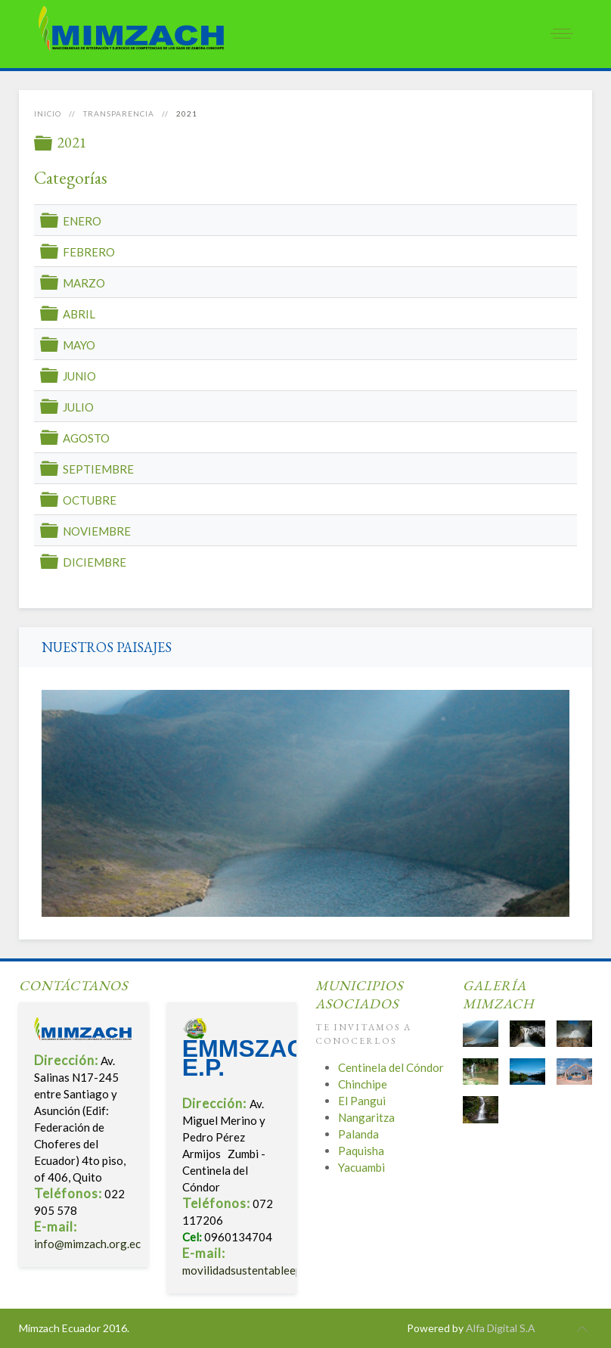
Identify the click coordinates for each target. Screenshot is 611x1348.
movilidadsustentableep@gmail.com (271, 1270)
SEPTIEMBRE (98, 469)
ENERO (82, 221)
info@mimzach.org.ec (87, 1243)
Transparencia (118, 113)
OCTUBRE (89, 500)
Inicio (47, 113)
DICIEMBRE (94, 562)
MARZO (84, 283)
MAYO (79, 345)
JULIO (78, 407)
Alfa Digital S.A (500, 1328)
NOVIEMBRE (97, 531)
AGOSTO (86, 438)
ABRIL (79, 314)
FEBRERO (89, 252)
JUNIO (79, 376)
